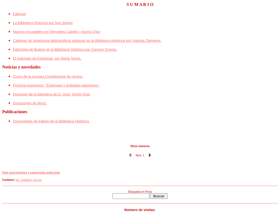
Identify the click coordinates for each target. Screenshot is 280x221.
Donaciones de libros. (30, 103)
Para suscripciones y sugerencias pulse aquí (31, 172)
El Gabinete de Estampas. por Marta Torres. (47, 58)
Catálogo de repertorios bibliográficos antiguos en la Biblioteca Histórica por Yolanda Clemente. (87, 41)
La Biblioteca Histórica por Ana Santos (43, 23)
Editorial (19, 14)
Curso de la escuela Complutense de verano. (48, 76)
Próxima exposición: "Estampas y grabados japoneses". (56, 85)
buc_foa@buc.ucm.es (28, 179)
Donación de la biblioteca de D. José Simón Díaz (51, 94)
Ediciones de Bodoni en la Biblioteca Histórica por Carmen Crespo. (65, 49)
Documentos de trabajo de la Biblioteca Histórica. (51, 121)
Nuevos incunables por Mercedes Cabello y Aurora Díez (56, 32)
